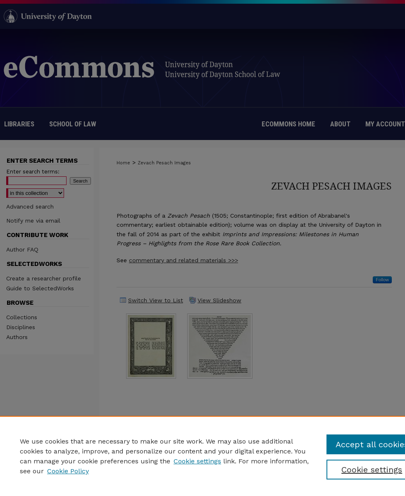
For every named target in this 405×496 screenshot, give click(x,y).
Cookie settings (197, 461)
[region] (202, 456)
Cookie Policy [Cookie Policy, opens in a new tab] (68, 471)
